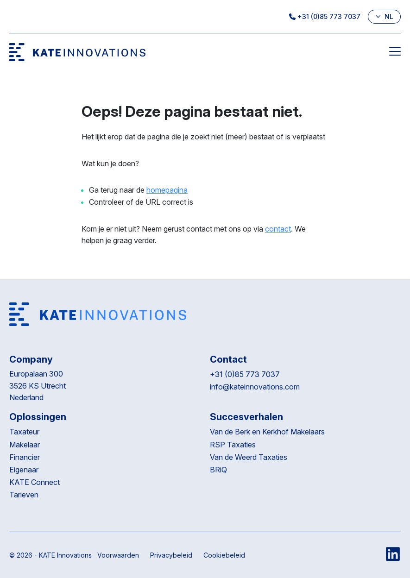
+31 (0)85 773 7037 (324, 16)
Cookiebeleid (224, 555)
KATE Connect (34, 482)
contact (278, 228)
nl (384, 16)
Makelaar (24, 444)
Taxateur (24, 431)
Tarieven (23, 494)
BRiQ (219, 469)
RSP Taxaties (233, 444)
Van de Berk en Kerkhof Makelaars (267, 431)
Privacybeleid (171, 555)
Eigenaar (23, 469)
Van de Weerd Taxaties (249, 457)
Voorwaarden (118, 555)
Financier (24, 457)
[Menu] (395, 53)
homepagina (167, 190)
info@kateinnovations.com (255, 386)
